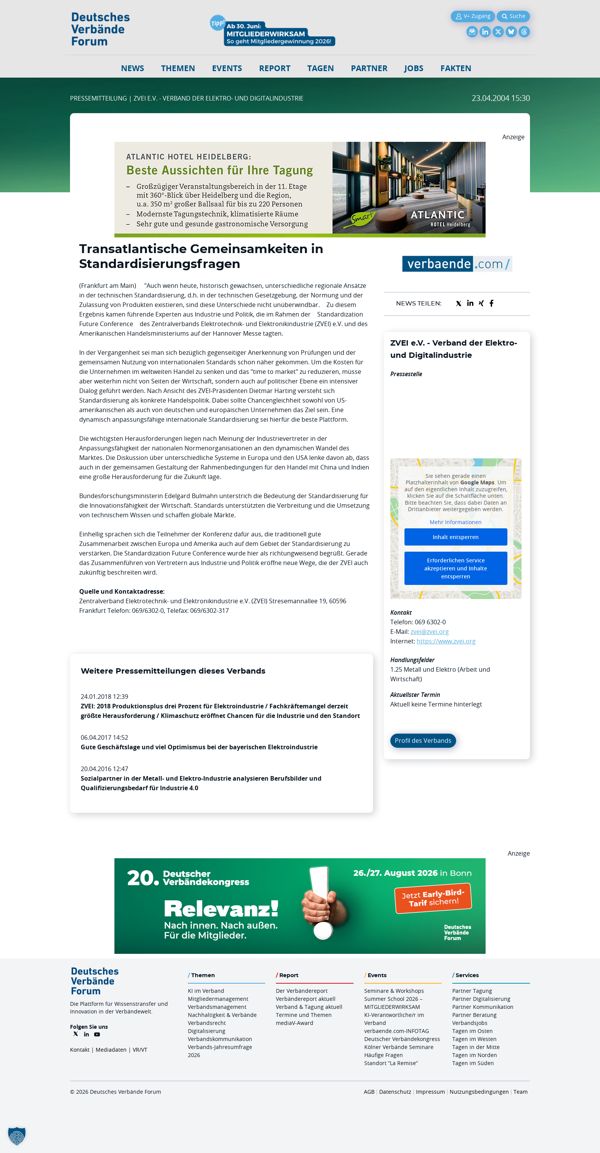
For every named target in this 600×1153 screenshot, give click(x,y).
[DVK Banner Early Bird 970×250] (300, 863)
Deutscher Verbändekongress (402, 1039)
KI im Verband (206, 990)
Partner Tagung (472, 990)
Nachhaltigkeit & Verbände (222, 1014)
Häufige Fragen (383, 1055)
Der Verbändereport (302, 990)
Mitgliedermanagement (218, 998)
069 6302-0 (430, 622)
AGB (369, 1091)
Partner (369, 68)
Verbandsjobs (470, 1022)
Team (521, 1091)
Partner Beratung (474, 1014)
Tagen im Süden (473, 1063)
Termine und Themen (304, 1014)
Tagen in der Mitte (476, 1047)
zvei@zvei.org (430, 631)
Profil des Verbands (423, 740)
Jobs (414, 68)
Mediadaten (111, 1049)
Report (274, 68)
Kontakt (80, 1049)
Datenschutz (395, 1091)
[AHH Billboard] (300, 146)
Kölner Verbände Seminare (399, 1047)
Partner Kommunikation (483, 1006)
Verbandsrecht (207, 1022)
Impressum (430, 1091)
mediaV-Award (294, 1022)
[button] (17, 1136)
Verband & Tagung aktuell (309, 1006)
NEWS (132, 68)
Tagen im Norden (474, 1055)
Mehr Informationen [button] (456, 521)
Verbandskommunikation (220, 1039)
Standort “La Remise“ (391, 1063)
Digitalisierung (206, 1030)
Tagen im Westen (474, 1039)
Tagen (320, 68)
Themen (178, 68)
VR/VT (140, 1049)
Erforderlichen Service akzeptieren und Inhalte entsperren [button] (455, 568)
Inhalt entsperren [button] (456, 537)
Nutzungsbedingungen (479, 1091)
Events (227, 68)
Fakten (455, 68)
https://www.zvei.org (446, 641)
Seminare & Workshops (394, 990)
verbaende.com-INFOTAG (396, 1030)
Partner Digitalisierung (481, 998)
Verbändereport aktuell (306, 998)
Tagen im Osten (472, 1030)
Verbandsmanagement (217, 1006)
